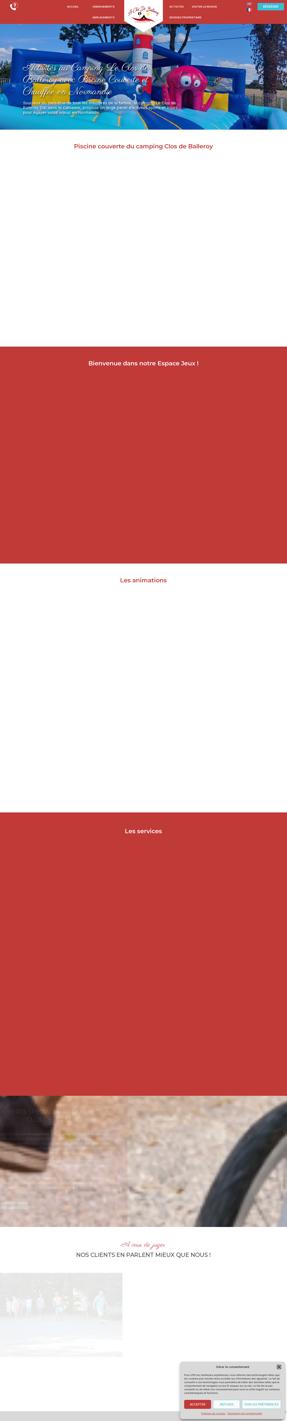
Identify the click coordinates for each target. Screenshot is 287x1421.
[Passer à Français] (249, 10)
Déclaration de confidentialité (244, 1413)
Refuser (226, 1404)
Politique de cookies (213, 1413)
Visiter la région (204, 6)
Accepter (197, 1404)
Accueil (73, 6)
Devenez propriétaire (185, 17)
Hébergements (103, 6)
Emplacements (103, 17)
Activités (176, 6)
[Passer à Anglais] (249, 4)
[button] (279, 1367)
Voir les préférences (261, 1404)
